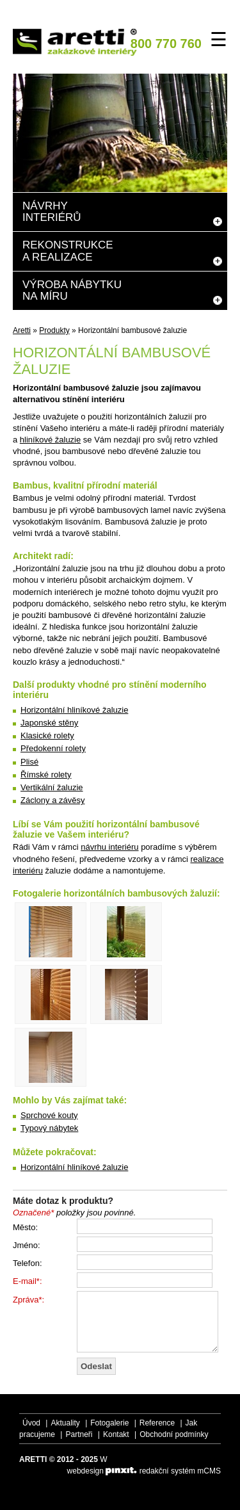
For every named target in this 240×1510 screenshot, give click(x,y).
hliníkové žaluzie (50, 439)
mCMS (209, 1470)
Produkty (54, 330)
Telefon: (27, 1263)
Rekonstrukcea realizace (67, 251)
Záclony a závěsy (52, 800)
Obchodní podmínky (174, 1434)
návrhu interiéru (109, 847)
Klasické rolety (47, 735)
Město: (25, 1227)
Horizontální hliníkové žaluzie (74, 710)
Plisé (29, 762)
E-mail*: (27, 1281)
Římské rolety (45, 774)
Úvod (31, 1422)
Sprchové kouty (49, 1115)
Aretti (22, 330)
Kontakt (116, 1434)
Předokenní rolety (53, 748)
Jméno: (26, 1245)
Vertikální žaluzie (51, 787)
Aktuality (65, 1422)
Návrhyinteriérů (51, 211)
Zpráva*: (28, 1299)
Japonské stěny (49, 722)
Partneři (78, 1434)
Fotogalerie (109, 1422)
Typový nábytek (49, 1128)
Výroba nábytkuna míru (72, 290)
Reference (157, 1422)
